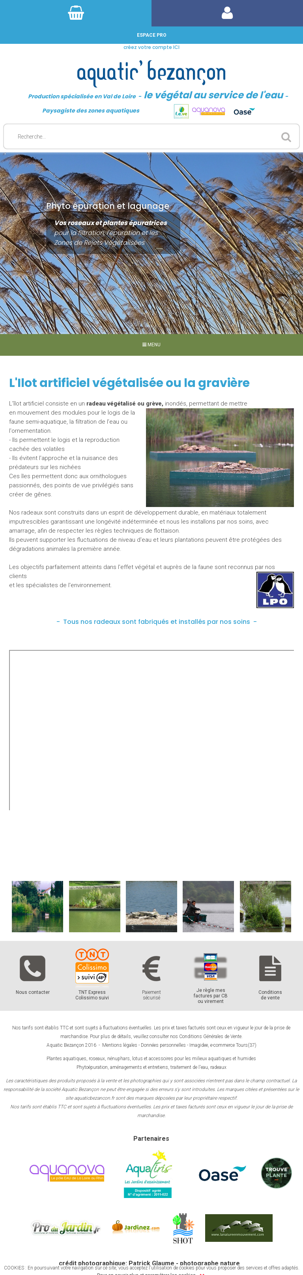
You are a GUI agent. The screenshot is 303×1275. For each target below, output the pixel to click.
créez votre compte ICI (151, 47)
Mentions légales (119, 1045)
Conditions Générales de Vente (210, 1036)
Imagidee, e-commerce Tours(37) (222, 1045)
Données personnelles (163, 1045)
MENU (151, 344)
